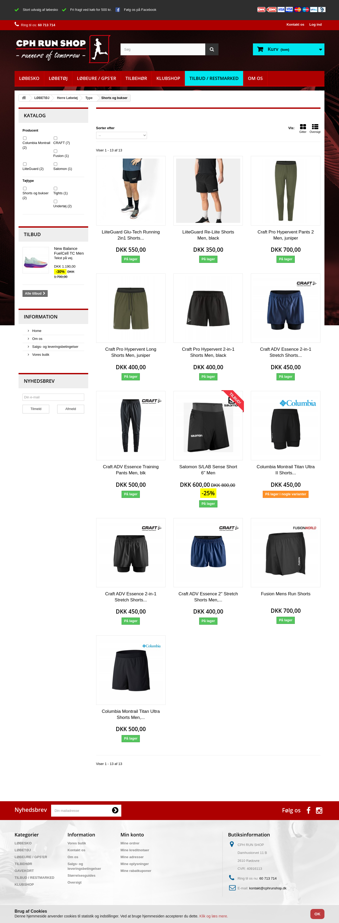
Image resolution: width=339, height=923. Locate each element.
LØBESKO (29, 78)
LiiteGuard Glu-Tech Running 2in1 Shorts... (131, 235)
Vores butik (40, 355)
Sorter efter (105, 128)
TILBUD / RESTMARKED (214, 78)
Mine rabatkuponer (136, 871)
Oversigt (315, 128)
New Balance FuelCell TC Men (69, 250)
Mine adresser (132, 857)
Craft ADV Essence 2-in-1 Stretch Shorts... (285, 352)
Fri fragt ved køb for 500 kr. (90, 10)
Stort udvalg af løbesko (40, 10)
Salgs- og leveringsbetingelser (54, 347)
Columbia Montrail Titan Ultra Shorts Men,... (131, 714)
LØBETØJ (58, 78)
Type (88, 98)
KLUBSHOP (168, 78)
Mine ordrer (130, 843)
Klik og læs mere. (213, 916)
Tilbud (32, 234)
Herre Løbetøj (67, 98)
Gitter (302, 128)
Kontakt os (295, 24)
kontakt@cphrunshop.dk (267, 888)
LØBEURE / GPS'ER (96, 78)
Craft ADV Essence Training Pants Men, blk (131, 469)
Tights (60, 193)
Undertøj (62, 206)
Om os (255, 78)
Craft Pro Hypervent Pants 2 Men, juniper (285, 235)
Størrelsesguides (82, 875)
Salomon (62, 169)
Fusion (61, 156)
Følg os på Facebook (140, 10)
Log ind (315, 24)
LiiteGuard (33, 169)
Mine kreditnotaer (135, 850)
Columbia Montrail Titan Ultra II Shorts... (286, 469)
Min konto (132, 834)
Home (36, 331)
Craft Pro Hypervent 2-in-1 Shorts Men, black (208, 352)
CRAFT (61, 143)
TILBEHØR (136, 78)
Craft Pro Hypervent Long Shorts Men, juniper (130, 352)
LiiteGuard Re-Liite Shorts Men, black (208, 235)
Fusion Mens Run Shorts (285, 593)
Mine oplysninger (135, 864)
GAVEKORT (24, 871)
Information (40, 316)
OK (317, 914)
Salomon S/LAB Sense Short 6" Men (208, 469)
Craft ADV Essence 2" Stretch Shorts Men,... (208, 596)
